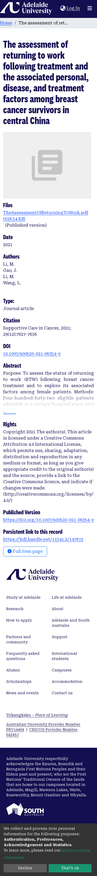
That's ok (70, 868)
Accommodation (67, 681)
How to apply (19, 620)
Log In (73, 8)
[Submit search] (56, 8)
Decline (25, 868)
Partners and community (18, 639)
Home (6, 23)
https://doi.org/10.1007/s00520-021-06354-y (48, 519)
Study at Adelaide (23, 597)
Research (15, 609)
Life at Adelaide (67, 597)
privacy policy (75, 850)
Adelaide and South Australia (71, 623)
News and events (22, 693)
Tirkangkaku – (37, 715)
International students (64, 656)
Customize (14, 857)
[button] (62, 8)
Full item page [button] (25, 551)
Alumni (13, 670)
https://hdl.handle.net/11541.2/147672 (43, 539)
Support (60, 637)
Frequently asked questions (23, 656)
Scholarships (19, 681)
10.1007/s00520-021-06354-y (32, 353)
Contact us (62, 693)
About (57, 609)
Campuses (62, 670)
